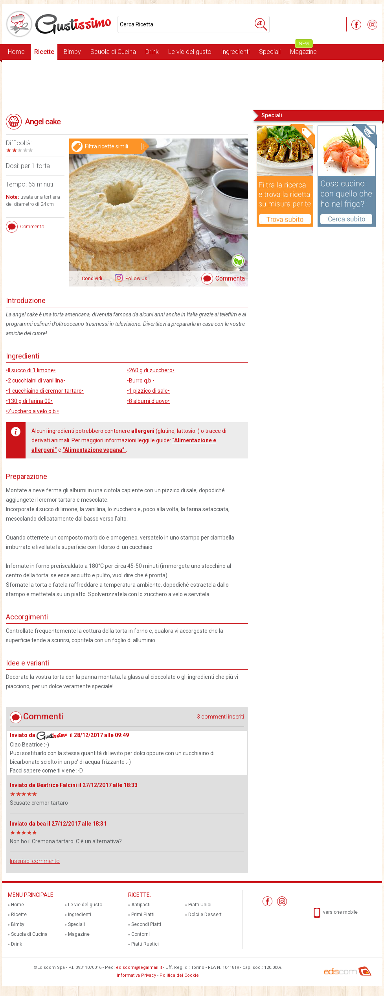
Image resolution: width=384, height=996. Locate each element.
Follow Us (135, 278)
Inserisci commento (35, 861)
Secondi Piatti (146, 924)
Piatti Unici (199, 904)
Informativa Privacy (136, 975)
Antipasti (141, 904)
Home (16, 51)
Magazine (303, 49)
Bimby (72, 51)
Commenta (230, 278)
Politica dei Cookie (179, 975)
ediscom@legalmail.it (139, 967)
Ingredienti (235, 51)
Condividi (92, 278)
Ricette (44, 51)
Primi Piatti (142, 914)
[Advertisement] (192, 84)
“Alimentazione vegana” (94, 450)
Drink (152, 51)
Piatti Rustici (145, 944)
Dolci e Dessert (205, 914)
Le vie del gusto (189, 51)
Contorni (140, 934)
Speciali (270, 51)
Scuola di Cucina (113, 51)
